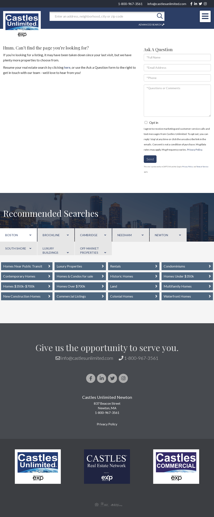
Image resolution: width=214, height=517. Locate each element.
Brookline (51, 235)
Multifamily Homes (178, 286)
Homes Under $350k (179, 276)
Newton (161, 235)
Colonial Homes (121, 296)
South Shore (15, 248)
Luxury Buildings (50, 250)
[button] (159, 16)
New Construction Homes (22, 296)
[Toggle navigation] (205, 16)
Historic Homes (121, 276)
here (67, 67)
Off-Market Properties (89, 250)
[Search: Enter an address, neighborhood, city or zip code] (102, 16)
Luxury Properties (69, 266)
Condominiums (174, 266)
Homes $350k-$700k (19, 286)
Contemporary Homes (19, 276)
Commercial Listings (71, 296)
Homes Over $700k (71, 286)
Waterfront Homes (177, 296)
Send (150, 159)
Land (113, 286)
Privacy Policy (194, 149)
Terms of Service (202, 167)
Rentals (115, 266)
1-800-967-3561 (130, 4)
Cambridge (89, 235)
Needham (124, 235)
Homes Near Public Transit (22, 266)
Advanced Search (150, 24)
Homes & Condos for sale (75, 276)
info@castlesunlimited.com (166, 4)
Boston (11, 235)
